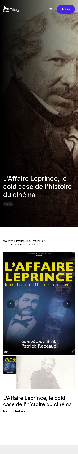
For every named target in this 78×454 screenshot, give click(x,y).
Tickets (66, 9)
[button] (50, 9)
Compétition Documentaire (26, 244)
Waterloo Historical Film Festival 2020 (24, 240)
